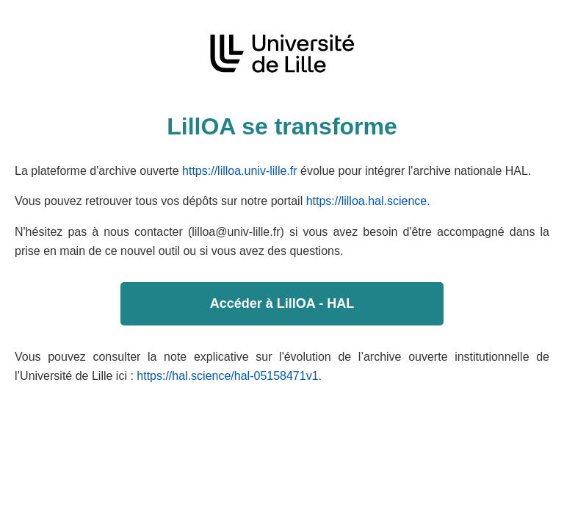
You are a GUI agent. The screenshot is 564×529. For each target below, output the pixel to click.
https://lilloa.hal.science (366, 201)
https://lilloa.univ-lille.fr (239, 171)
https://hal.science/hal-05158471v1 (227, 376)
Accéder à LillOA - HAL (282, 303)
